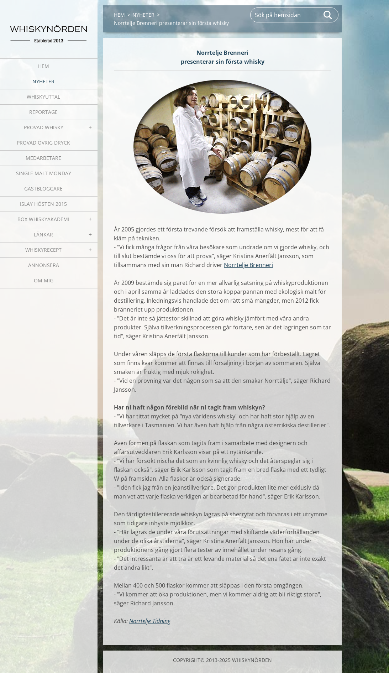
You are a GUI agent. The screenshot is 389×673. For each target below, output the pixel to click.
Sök (328, 15)
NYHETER (43, 81)
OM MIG (43, 280)
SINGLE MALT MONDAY (43, 173)
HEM (43, 66)
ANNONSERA (43, 265)
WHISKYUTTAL (43, 96)
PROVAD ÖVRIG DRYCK (43, 142)
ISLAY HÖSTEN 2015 (43, 203)
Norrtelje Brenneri (248, 265)
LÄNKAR (43, 234)
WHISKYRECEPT (43, 249)
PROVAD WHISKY (43, 127)
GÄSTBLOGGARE (43, 188)
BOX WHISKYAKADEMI (43, 219)
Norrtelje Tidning (149, 621)
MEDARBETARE (43, 158)
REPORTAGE (43, 112)
